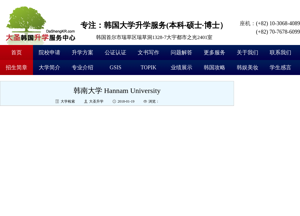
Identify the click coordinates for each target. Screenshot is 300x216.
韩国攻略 (214, 67)
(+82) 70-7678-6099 (278, 32)
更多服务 (214, 53)
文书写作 (148, 53)
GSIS (115, 67)
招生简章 (16, 67)
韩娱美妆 (247, 67)
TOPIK (149, 67)
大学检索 (68, 101)
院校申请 (49, 53)
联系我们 (280, 53)
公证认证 (115, 53)
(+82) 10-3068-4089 (278, 23)
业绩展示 (181, 67)
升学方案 (82, 53)
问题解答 (181, 53)
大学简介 (49, 67)
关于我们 (247, 53)
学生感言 (280, 67)
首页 (16, 53)
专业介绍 (82, 67)
